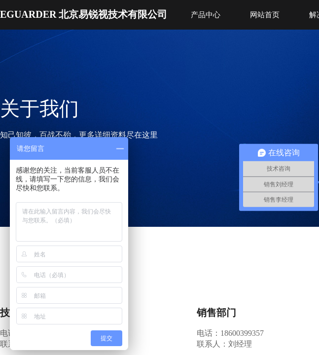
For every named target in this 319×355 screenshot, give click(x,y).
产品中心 (205, 15)
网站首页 (265, 15)
